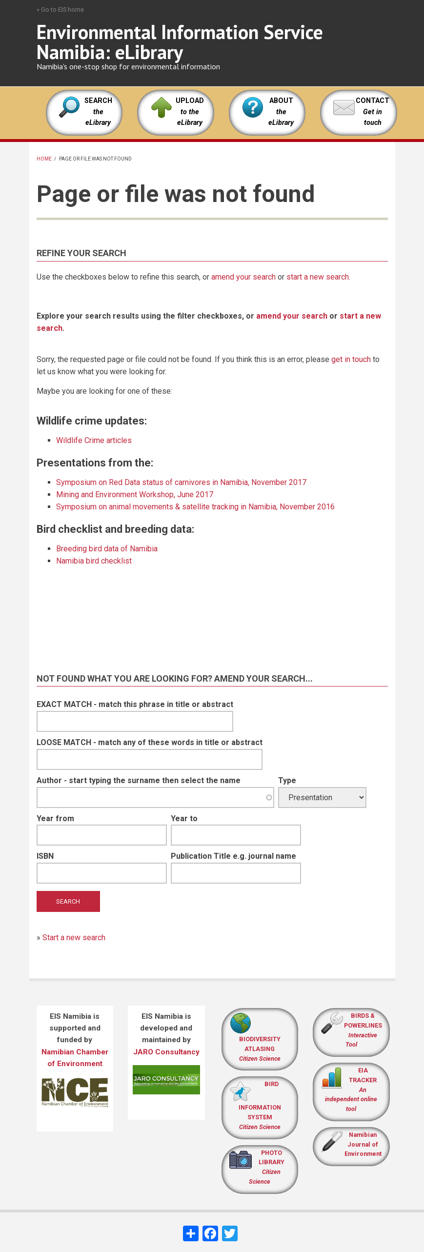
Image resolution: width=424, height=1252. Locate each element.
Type (287, 780)
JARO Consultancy (166, 1052)
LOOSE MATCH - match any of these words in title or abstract (149, 742)
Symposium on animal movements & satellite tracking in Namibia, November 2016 (195, 506)
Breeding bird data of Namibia (107, 548)
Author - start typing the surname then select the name (139, 780)
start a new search (317, 277)
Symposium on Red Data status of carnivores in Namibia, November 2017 (181, 482)
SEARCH (98, 112)
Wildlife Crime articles (94, 440)
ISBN (45, 856)
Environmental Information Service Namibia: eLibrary (180, 41)
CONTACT (372, 101)
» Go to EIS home (60, 9)
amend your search (243, 277)
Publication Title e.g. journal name (233, 856)
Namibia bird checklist (94, 560)
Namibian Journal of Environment (363, 1144)
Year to (184, 818)
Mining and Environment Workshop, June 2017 (134, 494)
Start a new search (73, 937)
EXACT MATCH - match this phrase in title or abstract (135, 704)
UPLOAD (190, 112)
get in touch (351, 359)
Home (44, 159)
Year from (55, 818)
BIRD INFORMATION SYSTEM (260, 1105)
